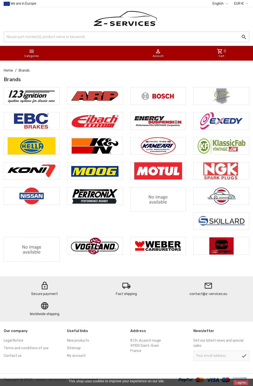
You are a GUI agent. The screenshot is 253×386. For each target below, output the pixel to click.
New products (78, 340)
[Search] (126, 37)
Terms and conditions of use (26, 348)
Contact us (13, 356)
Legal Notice (13, 340)
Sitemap (74, 348)
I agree (241, 382)
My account (76, 356)
